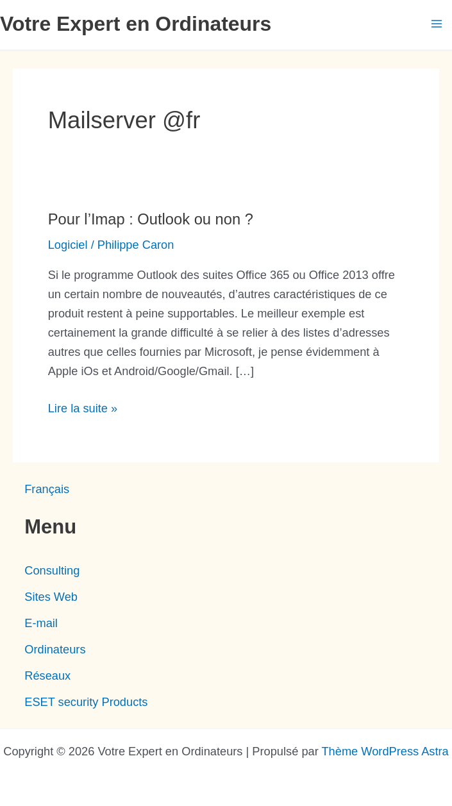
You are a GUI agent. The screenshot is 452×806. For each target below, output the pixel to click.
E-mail (41, 623)
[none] (226, 489)
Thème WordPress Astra (384, 751)
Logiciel (68, 244)
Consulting (52, 570)
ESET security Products (85, 702)
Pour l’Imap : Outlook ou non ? (150, 219)
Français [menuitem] (46, 489)
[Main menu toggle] (437, 24)
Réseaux (47, 675)
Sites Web (51, 596)
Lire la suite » (82, 408)
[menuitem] (46, 489)
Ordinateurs (54, 649)
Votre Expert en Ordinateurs (135, 23)
